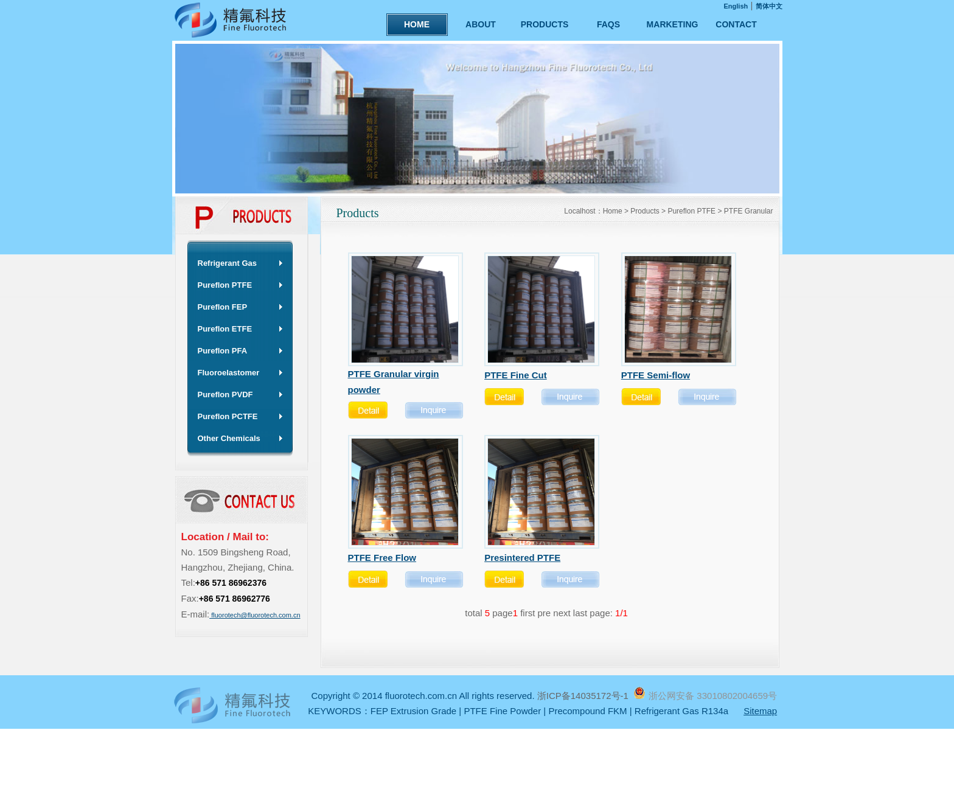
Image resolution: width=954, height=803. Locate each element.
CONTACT (736, 24)
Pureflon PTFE (691, 211)
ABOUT (480, 24)
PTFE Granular (748, 211)
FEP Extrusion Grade (413, 711)
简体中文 (769, 6)
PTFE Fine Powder (502, 711)
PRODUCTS (545, 24)
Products (644, 211)
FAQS (608, 24)
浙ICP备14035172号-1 (584, 695)
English (736, 6)
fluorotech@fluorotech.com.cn (254, 615)
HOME (417, 24)
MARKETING (672, 24)
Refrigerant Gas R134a (681, 711)
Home (612, 211)
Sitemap (760, 711)
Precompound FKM (587, 711)
